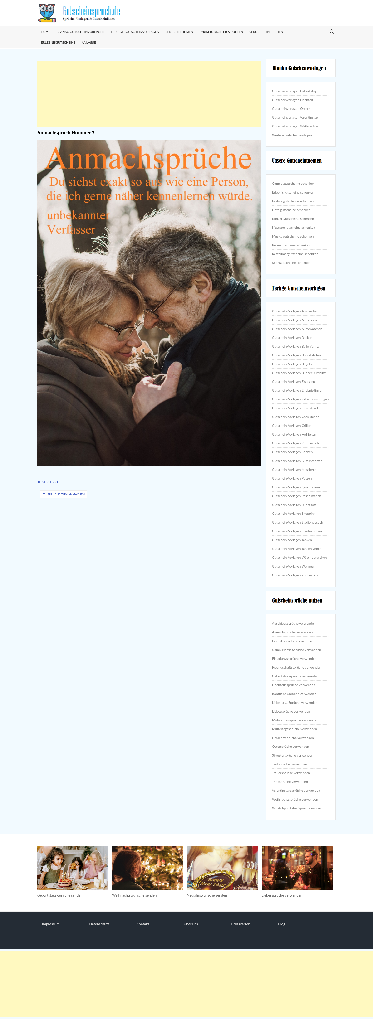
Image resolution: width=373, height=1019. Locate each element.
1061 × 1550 (47, 482)
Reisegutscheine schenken (291, 245)
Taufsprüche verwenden (289, 764)
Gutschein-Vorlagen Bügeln (292, 364)
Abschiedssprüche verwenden (294, 623)
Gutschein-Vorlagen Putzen (292, 478)
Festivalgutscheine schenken (293, 201)
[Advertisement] (149, 94)
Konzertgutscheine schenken (293, 219)
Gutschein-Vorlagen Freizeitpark (295, 408)
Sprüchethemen (179, 32)
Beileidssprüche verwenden (292, 641)
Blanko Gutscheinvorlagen (80, 32)
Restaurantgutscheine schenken (295, 254)
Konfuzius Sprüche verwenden (294, 694)
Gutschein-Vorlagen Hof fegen (294, 434)
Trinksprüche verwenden (290, 782)
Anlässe (89, 42)
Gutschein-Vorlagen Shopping (293, 513)
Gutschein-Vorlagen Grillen (291, 425)
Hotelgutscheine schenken (291, 210)
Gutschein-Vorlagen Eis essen (293, 381)
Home (45, 32)
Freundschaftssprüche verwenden (296, 667)
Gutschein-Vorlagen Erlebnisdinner (297, 390)
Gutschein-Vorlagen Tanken (292, 540)
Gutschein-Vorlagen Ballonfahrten (297, 346)
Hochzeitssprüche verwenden (293, 685)
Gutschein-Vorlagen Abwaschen (295, 311)
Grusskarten (240, 924)
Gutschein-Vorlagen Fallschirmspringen (300, 399)
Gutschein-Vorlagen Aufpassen (294, 320)
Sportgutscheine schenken (291, 263)
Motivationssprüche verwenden (295, 720)
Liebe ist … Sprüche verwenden (295, 702)
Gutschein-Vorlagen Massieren (294, 469)
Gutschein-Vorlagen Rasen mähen (296, 496)
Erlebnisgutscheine (58, 42)
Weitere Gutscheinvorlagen (292, 135)
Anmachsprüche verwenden (292, 632)
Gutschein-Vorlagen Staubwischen (297, 531)
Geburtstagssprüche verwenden (295, 676)
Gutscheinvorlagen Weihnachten (296, 126)
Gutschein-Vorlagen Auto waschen (297, 329)
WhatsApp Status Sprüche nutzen (296, 808)
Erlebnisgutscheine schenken (293, 192)
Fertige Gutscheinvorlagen (135, 32)
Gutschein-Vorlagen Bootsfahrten (296, 355)
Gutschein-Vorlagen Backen (292, 337)
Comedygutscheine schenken (293, 183)
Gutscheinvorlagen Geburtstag (294, 91)
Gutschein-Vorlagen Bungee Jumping (299, 373)
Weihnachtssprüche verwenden (295, 799)
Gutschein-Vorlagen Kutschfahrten (297, 461)
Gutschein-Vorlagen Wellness (293, 566)
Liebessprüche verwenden (291, 711)
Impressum (50, 924)
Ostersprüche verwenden (290, 746)
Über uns (191, 924)
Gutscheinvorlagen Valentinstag (295, 117)
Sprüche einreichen (266, 32)
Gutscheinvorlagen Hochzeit (292, 100)
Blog (281, 924)
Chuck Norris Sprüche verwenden (296, 650)
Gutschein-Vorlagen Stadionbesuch (297, 522)
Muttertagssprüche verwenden (294, 729)
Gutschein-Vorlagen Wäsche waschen (299, 557)
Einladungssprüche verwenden (294, 658)
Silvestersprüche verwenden (292, 755)
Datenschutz (99, 924)
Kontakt (143, 924)
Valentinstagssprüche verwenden (296, 790)
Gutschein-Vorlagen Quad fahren (296, 487)
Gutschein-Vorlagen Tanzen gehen (297, 549)
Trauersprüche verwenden (291, 773)
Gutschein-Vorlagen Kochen (292, 452)
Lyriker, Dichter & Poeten (221, 32)
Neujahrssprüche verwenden (293, 738)
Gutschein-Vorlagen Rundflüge (294, 505)
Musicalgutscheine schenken (293, 236)
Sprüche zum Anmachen (66, 494)
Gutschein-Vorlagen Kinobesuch (295, 443)
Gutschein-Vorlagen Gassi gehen (295, 417)
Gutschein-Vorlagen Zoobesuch (295, 575)
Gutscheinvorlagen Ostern (291, 109)
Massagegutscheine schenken (293, 227)
